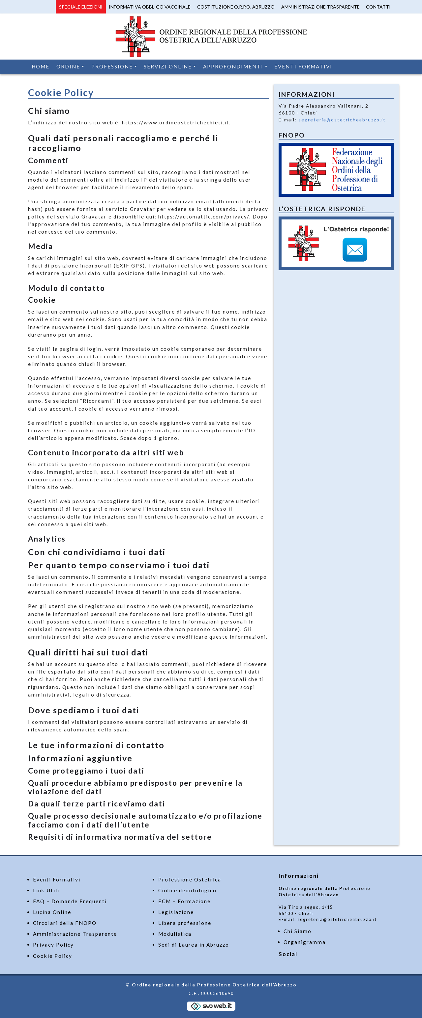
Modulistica (175, 934)
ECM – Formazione (184, 901)
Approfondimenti (233, 66)
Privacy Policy (53, 945)
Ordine (68, 66)
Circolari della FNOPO (65, 923)
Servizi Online (168, 66)
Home (40, 66)
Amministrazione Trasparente (320, 7)
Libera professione (184, 923)
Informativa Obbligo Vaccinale (150, 7)
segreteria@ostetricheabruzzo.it (342, 119)
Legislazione (176, 912)
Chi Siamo (298, 931)
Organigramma (305, 942)
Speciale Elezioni (81, 7)
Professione (112, 66)
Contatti (378, 7)
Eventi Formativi (303, 66)
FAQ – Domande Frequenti (70, 901)
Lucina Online (52, 912)
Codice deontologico (187, 890)
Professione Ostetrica (189, 879)
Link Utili (46, 890)
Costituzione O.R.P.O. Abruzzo (236, 7)
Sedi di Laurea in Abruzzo (193, 945)
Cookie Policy (52, 956)
